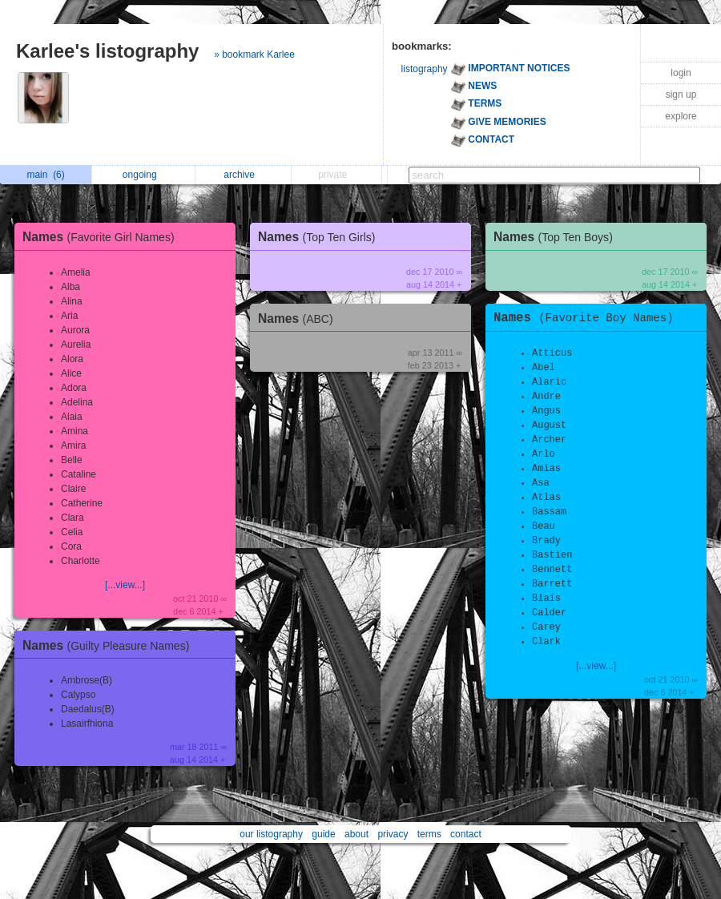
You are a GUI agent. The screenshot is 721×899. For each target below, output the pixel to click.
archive (243, 174)
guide (323, 834)
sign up (681, 94)
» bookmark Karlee (254, 54)
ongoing (144, 174)
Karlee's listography (107, 51)
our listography (271, 834)
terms (429, 834)
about (356, 834)
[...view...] (125, 585)
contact (465, 834)
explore (680, 116)
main (45, 174)
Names (102, 237)
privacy (392, 834)
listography (424, 69)
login (681, 73)
